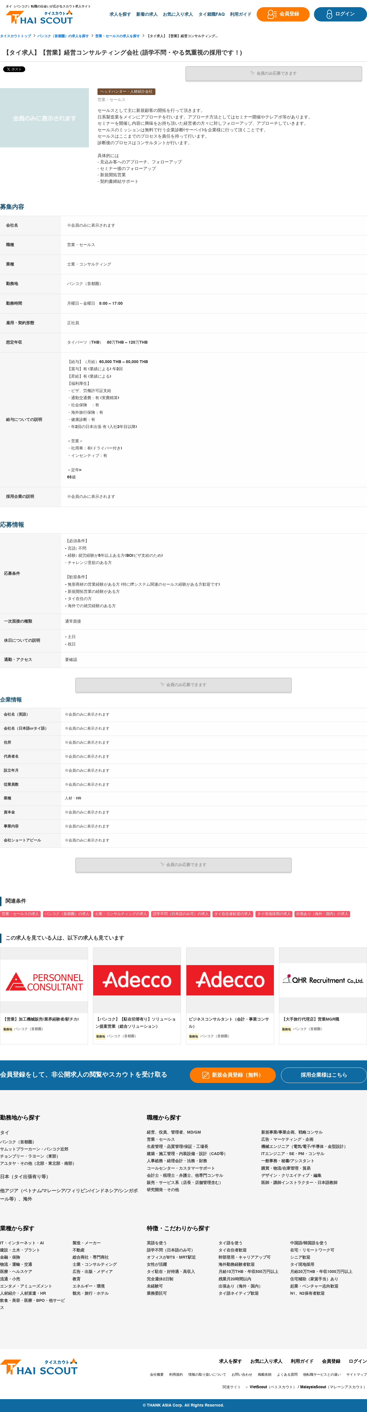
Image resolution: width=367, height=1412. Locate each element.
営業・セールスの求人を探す (117, 36)
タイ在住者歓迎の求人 (232, 914)
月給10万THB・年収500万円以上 (248, 1272)
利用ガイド (302, 1361)
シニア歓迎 (300, 1257)
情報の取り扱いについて (207, 1375)
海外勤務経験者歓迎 (236, 1265)
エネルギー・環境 (89, 1286)
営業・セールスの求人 (20, 914)
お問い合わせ (242, 1375)
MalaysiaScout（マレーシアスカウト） (333, 1387)
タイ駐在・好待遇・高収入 (171, 1272)
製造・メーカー (87, 1243)
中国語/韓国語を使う (308, 1243)
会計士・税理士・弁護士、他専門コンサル (185, 1176)
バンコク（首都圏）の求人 (67, 914)
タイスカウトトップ (15, 36)
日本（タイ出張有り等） (25, 1177)
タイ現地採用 (302, 1265)
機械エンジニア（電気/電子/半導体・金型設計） (304, 1147)
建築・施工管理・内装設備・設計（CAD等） (187, 1154)
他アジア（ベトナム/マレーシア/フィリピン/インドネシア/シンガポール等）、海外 (69, 1195)
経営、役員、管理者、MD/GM (174, 1132)
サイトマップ (356, 1375)
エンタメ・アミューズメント (26, 1286)
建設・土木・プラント (20, 1250)
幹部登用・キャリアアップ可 (244, 1257)
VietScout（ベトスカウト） (273, 1387)
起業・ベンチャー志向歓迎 (314, 1286)
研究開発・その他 (163, 1190)
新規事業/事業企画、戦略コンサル (292, 1132)
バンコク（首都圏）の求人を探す (63, 36)
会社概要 (157, 1375)
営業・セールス (161, 1140)
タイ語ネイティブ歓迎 (238, 1294)
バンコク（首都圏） (18, 1142)
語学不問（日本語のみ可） (171, 1250)
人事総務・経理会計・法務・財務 (177, 1161)
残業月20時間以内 (234, 1279)
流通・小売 (10, 1279)
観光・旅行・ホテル (91, 1294)
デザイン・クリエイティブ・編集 (291, 1176)
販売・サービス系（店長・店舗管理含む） (185, 1183)
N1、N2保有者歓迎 (307, 1294)
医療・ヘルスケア (16, 1272)
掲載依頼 (265, 1375)
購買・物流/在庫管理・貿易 (286, 1169)
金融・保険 (10, 1257)
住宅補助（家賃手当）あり (314, 1279)
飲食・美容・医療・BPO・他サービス (32, 1304)
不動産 (79, 1250)
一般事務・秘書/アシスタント (288, 1161)
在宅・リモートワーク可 (312, 1250)
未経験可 (155, 1286)
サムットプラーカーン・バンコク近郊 (34, 1149)
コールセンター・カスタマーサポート (181, 1169)
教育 (77, 1279)
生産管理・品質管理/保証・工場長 (177, 1147)
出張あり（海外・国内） (240, 1286)
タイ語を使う (230, 1243)
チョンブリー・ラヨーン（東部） (30, 1156)
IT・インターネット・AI (22, 1243)
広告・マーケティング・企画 (287, 1140)
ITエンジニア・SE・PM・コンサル (292, 1154)
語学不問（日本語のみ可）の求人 (181, 914)
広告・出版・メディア (93, 1272)
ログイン (358, 1361)
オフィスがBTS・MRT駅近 (171, 1257)
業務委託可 (157, 1294)
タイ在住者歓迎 (232, 1250)
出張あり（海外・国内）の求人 (322, 914)
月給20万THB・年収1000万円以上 (321, 1272)
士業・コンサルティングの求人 (121, 914)
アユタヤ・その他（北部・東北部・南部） (38, 1164)
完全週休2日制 (160, 1279)
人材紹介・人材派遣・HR (23, 1294)
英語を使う (157, 1243)
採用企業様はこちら (324, 1075)
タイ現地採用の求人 (274, 914)
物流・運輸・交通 (16, 1265)
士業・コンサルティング (95, 1265)
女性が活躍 (157, 1265)
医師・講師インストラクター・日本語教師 (299, 1183)
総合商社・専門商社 (91, 1257)
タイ (4, 1133)
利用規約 (176, 1375)
